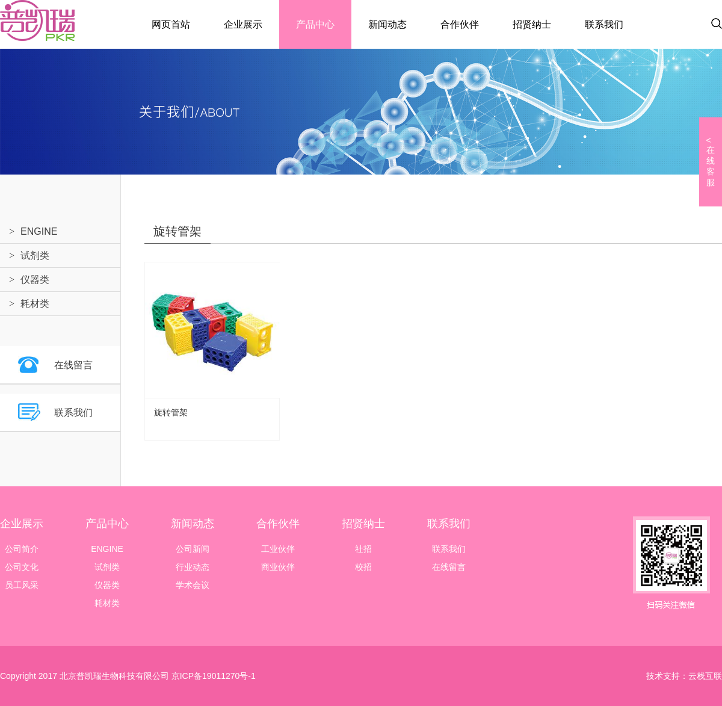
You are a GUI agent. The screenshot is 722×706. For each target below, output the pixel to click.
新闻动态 (387, 24)
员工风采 (22, 585)
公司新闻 (192, 549)
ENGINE (38, 231)
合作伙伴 (459, 24)
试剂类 (34, 255)
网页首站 (171, 24)
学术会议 (192, 585)
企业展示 (243, 24)
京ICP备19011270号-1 (212, 676)
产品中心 (315, 24)
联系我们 (604, 24)
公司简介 (22, 549)
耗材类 (34, 304)
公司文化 (22, 567)
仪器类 (34, 279)
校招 (363, 567)
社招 (363, 549)
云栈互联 (705, 676)
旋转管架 (171, 412)
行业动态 (192, 567)
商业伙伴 (278, 567)
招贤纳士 (532, 24)
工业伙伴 (278, 549)
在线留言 (73, 365)
